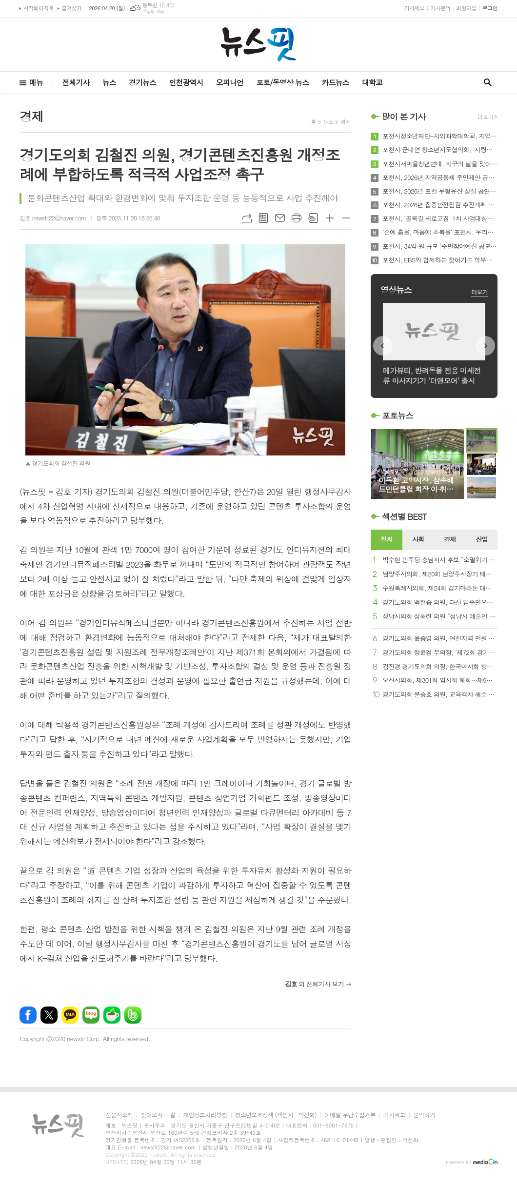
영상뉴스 (396, 290)
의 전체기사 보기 (314, 983)
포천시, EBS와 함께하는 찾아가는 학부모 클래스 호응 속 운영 (439, 260)
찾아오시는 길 (157, 1115)
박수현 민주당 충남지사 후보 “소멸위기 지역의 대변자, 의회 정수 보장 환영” (439, 560)
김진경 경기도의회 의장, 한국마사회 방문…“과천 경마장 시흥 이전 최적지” (439, 667)
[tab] (386, 540)
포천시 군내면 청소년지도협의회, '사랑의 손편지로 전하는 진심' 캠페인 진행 (439, 149)
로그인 (489, 8)
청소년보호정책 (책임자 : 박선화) (276, 1115)
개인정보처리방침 (205, 1115)
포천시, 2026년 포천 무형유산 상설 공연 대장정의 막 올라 (439, 191)
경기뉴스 (142, 82)
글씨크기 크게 (330, 218)
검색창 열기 (487, 83)
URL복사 (247, 218)
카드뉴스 (335, 82)
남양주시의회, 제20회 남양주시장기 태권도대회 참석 (439, 574)
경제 (345, 121)
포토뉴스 (397, 415)
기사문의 (440, 8)
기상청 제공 (153, 11)
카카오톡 (70, 1015)
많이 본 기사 (403, 116)
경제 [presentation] (450, 539)
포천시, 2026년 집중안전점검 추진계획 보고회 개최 (439, 204)
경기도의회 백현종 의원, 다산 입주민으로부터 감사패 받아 (439, 602)
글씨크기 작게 (346, 218)
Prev (383, 346)
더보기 (479, 292)
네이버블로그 (90, 1015)
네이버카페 (111, 1015)
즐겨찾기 (71, 8)
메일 (280, 218)
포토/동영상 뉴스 (282, 82)
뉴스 (109, 82)
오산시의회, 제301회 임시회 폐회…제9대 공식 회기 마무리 (439, 680)
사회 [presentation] (418, 539)
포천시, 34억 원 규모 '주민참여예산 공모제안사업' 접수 (439, 246)
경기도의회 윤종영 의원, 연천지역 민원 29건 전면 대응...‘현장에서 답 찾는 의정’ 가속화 (439, 638)
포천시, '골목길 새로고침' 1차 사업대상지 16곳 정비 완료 (439, 218)
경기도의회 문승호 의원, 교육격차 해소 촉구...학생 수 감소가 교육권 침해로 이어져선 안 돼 (439, 695)
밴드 (132, 1015)
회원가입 (467, 8)
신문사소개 (119, 1115)
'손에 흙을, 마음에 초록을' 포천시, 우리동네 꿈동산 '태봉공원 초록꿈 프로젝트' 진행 (439, 232)
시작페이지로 (38, 8)
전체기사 (75, 82)
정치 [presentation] (386, 539)
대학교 (372, 82)
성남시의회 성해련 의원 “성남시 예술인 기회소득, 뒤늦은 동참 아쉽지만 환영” (439, 616)
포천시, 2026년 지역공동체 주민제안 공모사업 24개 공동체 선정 (439, 177)
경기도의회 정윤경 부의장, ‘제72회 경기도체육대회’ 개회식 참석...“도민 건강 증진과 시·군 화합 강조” (439, 653)
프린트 (296, 218)
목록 (263, 218)
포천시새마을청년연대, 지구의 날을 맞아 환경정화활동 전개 (439, 163)
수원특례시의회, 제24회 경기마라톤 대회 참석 (439, 588)
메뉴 (36, 82)
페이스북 (28, 1015)
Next (485, 346)
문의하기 (424, 1115)
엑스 (49, 1015)
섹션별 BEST (404, 516)
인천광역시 (186, 82)
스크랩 (313, 218)
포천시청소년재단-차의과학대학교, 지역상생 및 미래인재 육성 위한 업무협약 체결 (439, 136)
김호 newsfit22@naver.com (53, 218)
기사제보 (414, 8)
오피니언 (229, 82)
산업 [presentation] (481, 539)
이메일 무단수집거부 (350, 1115)
